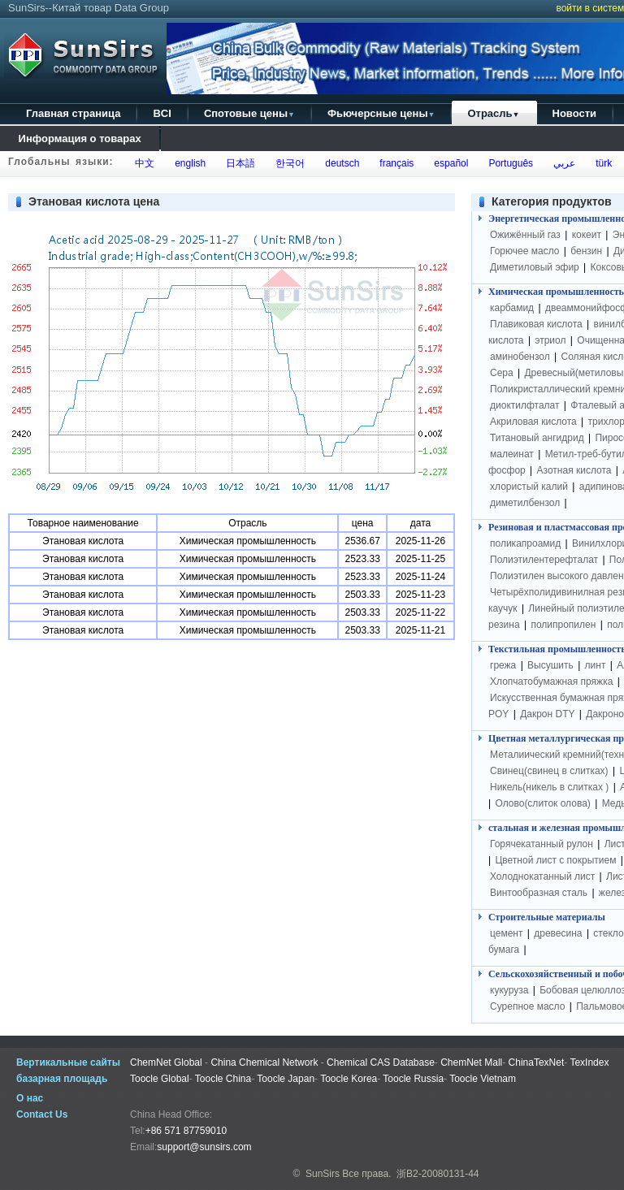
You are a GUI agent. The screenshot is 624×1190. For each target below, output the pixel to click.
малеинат (512, 454)
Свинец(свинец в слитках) (549, 771)
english (188, 163)
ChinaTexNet (537, 1062)
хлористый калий (529, 486)
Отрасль (493, 113)
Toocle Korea (348, 1078)
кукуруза (509, 990)
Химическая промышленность (556, 291)
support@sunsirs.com (204, 1147)
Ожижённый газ (525, 234)
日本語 (238, 163)
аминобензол (520, 356)
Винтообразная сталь (538, 892)
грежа (503, 665)
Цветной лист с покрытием (555, 860)
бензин (586, 251)
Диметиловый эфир (534, 267)
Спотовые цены (249, 113)
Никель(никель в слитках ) (549, 787)
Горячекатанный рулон (541, 844)
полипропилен (563, 624)
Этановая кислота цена (93, 201)
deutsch (340, 163)
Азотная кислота (574, 470)
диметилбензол (525, 502)
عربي (561, 163)
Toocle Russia (413, 1078)
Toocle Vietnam (482, 1078)
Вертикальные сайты (68, 1062)
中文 (142, 163)
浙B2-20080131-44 (437, 1173)
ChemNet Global (166, 1062)
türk (601, 163)
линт (595, 665)
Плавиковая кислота (536, 324)
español (449, 163)
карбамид (512, 308)
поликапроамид (525, 543)
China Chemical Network (264, 1062)
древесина (558, 933)
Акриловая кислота (533, 421)
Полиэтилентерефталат (544, 559)
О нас (29, 1098)
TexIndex (589, 1062)
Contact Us (41, 1114)
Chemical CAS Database (381, 1062)
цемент (506, 933)
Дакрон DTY (547, 714)
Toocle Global (159, 1078)
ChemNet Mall (471, 1062)
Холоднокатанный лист (542, 876)
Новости (574, 113)
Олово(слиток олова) (542, 803)
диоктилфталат (525, 405)
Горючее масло (524, 251)
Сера (503, 373)
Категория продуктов (552, 201)
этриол (550, 340)
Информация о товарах (79, 138)
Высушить (550, 665)
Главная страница (73, 113)
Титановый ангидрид (537, 438)
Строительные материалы (546, 917)
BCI (162, 113)
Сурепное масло (527, 1006)
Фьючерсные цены (381, 113)
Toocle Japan (285, 1078)
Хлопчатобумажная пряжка (551, 681)
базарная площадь (61, 1078)
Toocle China (223, 1078)
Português (508, 163)
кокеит (586, 234)
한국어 (288, 163)
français (394, 163)
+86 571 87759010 (186, 1130)
